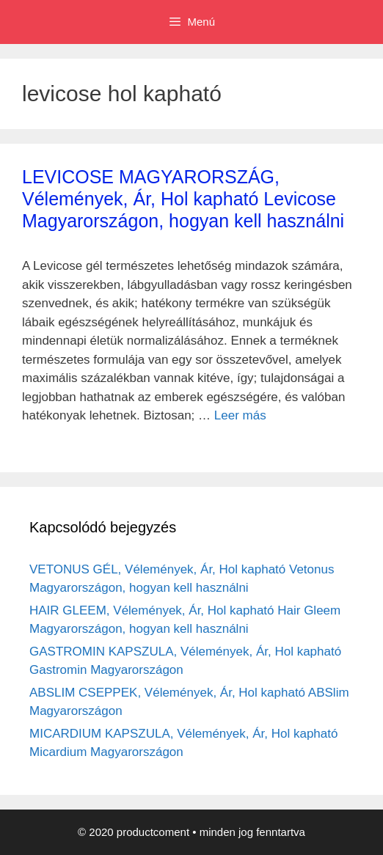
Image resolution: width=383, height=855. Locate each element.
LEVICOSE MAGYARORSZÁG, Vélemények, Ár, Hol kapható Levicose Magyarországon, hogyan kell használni (183, 198)
